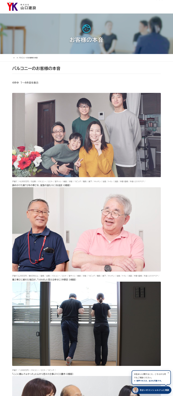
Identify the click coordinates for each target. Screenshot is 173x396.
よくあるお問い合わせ (28, 343)
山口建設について (158, 11)
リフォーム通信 (89, 3)
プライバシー (117, 352)
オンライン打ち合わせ (28, 338)
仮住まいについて (26, 333)
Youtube (141, 317)
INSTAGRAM (143, 327)
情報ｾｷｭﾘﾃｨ (117, 357)
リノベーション (60, 318)
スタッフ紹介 (93, 348)
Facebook (141, 322)
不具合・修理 (117, 342)
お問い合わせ (118, 337)
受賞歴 (90, 338)
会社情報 (91, 318)
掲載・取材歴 (93, 343)
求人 (89, 363)
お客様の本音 (108, 11)
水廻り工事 (58, 323)
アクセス (91, 358)
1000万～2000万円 (65, 338)
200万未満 (59, 353)
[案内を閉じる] (168, 372)
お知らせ (76, 3)
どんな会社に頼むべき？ (30, 323)
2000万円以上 (61, 333)
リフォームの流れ (26, 328)
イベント (115, 327)
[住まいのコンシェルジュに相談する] (151, 390)
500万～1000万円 (64, 343)
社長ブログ (103, 3)
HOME (15, 60)
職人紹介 (91, 353)
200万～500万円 (63, 348)
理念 (89, 328)
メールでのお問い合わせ (105, 268)
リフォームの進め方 (27, 318)
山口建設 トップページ (22, 295)
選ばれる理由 (71, 11)
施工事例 (89, 11)
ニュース (115, 317)
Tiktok (139, 337)
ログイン (115, 3)
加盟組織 (91, 333)
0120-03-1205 (134, 3)
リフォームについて (132, 11)
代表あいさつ (94, 323)
